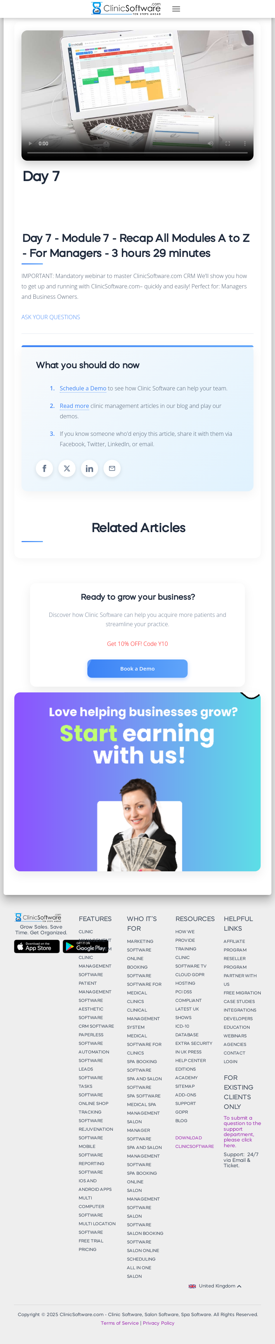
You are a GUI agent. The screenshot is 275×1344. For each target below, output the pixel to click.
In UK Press (188, 1052)
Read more (74, 406)
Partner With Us (239, 980)
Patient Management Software (94, 992)
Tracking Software (90, 1116)
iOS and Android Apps (94, 1185)
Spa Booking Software (142, 1066)
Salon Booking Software (145, 1238)
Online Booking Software (139, 967)
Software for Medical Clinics (144, 993)
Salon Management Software (143, 1199)
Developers (237, 1019)
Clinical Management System (143, 1019)
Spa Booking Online (142, 1178)
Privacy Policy (158, 1323)
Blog (181, 1121)
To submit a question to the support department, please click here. (242, 1132)
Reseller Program (234, 963)
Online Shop (93, 1104)
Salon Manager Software (139, 1130)
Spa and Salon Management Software (144, 1156)
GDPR (181, 1112)
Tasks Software (90, 1091)
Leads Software (90, 1073)
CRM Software (96, 1026)
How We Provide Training (185, 940)
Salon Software (139, 1220)
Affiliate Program (234, 946)
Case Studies (239, 1002)
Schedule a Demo (83, 388)
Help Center (190, 1061)
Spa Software (143, 1096)
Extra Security (193, 1044)
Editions (185, 1069)
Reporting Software (91, 1168)
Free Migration (242, 993)
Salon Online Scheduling (143, 1255)
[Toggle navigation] (176, 9)
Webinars (234, 1036)
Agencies (234, 1045)
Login (230, 1062)
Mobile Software (90, 1151)
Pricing (87, 1250)
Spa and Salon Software (144, 1083)
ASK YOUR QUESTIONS (50, 317)
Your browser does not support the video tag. (137, 95)
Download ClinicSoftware (194, 1142)
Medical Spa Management (143, 1109)
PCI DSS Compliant (188, 996)
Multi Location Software (96, 1228)
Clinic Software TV (191, 962)
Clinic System (94, 949)
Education (236, 1028)
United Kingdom (216, 1286)
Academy (186, 1078)
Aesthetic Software (90, 1013)
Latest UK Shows (187, 1013)
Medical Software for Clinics (144, 1045)
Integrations (239, 1010)
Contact (234, 1053)
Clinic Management (94, 936)
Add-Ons (185, 1095)
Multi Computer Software (91, 1207)
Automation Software (93, 1056)
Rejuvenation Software (95, 1134)
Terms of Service (120, 1323)
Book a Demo (137, 668)
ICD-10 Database (186, 1030)
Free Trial (90, 1241)
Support (185, 1104)
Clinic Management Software (94, 966)
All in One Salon (139, 1272)
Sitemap (184, 1087)
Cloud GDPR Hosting (189, 979)
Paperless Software (90, 1039)
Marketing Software (140, 946)
